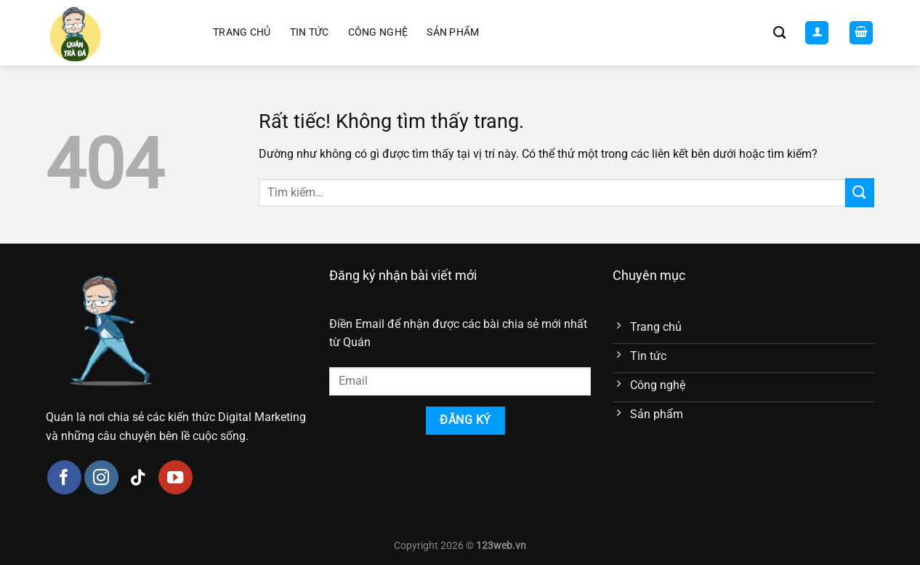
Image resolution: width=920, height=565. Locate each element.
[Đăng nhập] (816, 33)
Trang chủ (242, 32)
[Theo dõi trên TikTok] (138, 477)
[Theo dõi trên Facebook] (64, 477)
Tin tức (309, 32)
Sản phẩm (453, 32)
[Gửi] (859, 192)
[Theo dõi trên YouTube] (175, 477)
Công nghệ (378, 32)
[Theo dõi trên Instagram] (101, 477)
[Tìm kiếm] (779, 33)
